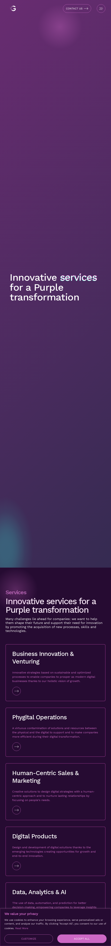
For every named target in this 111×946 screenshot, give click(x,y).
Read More (21, 928)
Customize (28, 938)
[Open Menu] (101, 8)
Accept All (82, 938)
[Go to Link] (55, 691)
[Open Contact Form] (77, 8)
